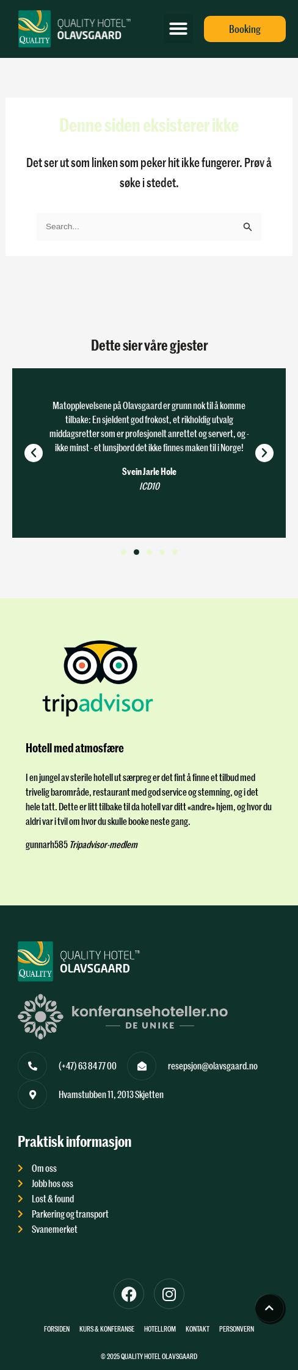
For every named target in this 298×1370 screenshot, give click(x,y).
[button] (178, 28)
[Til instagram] (169, 1294)
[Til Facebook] (129, 1294)
